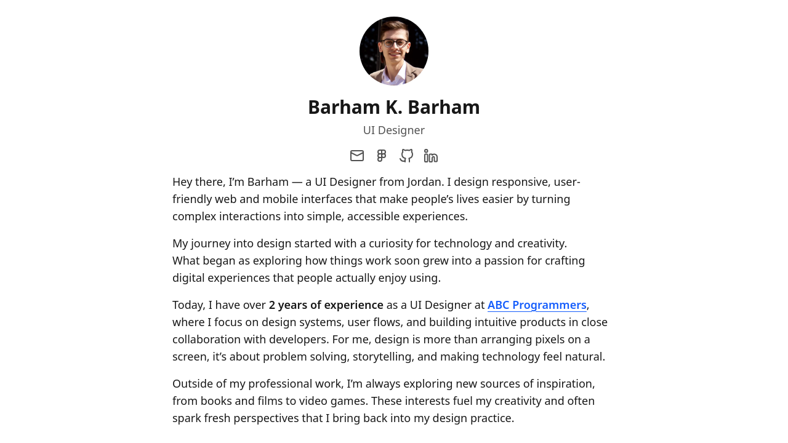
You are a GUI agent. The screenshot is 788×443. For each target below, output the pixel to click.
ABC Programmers (537, 304)
